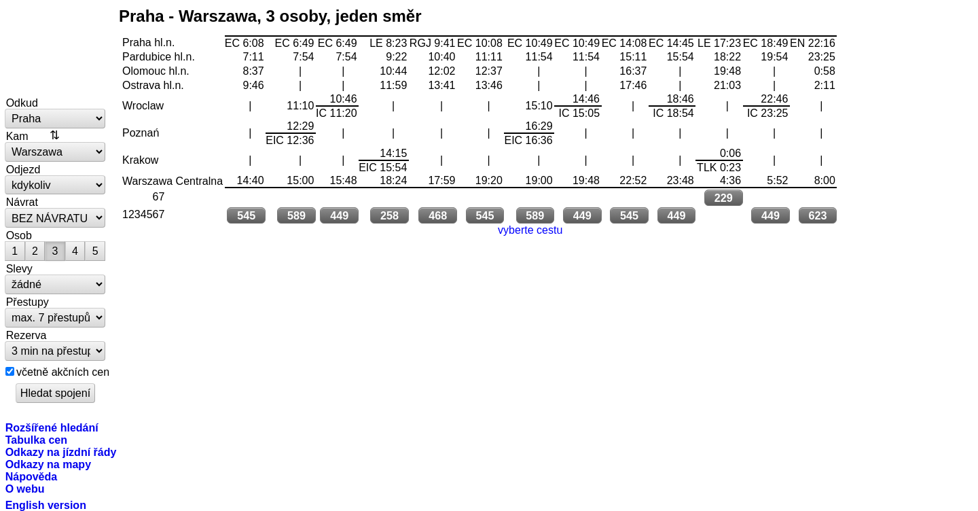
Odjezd (23, 169)
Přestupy (27, 302)
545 (246, 215)
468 (438, 215)
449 (339, 215)
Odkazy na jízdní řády (61, 452)
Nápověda (31, 476)
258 (389, 215)
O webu (25, 488)
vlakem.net (56, 49)
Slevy (19, 268)
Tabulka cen (36, 440)
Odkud (22, 102)
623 (817, 215)
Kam (17, 136)
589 (296, 215)
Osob (19, 235)
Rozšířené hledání (51, 427)
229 (723, 198)
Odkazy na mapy (48, 464)
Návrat (22, 202)
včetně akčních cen (62, 372)
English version (45, 505)
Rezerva (26, 335)
